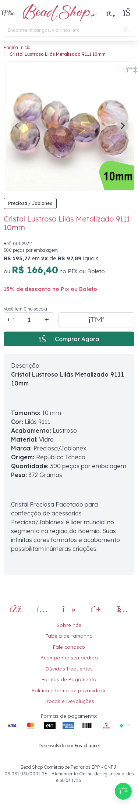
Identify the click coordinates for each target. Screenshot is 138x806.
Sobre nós (69, 625)
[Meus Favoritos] (111, 13)
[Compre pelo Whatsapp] (123, 791)
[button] (8, 13)
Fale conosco (69, 647)
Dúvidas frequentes (69, 669)
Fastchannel (87, 745)
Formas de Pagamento (69, 679)
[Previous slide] (17, 126)
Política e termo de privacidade (69, 690)
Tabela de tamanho (69, 636)
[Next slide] (122, 126)
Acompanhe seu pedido (69, 658)
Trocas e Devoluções (69, 701)
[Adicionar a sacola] (96, 319)
